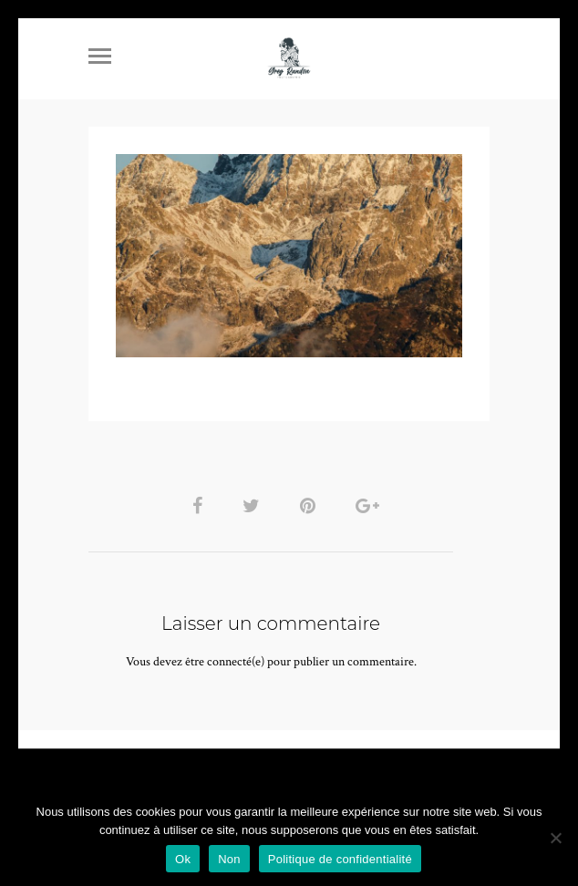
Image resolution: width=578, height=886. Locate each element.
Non (229, 859)
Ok (183, 859)
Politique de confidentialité (340, 859)
